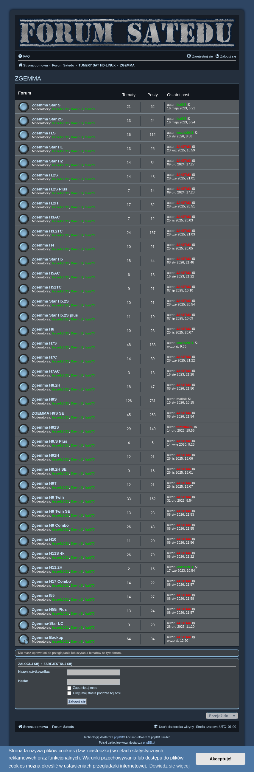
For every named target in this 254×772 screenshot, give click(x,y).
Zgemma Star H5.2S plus (55, 315)
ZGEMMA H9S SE (48, 413)
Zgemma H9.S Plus (49, 441)
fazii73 (90, 109)
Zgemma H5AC (46, 273)
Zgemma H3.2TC (47, 231)
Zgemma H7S (44, 343)
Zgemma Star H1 (47, 147)
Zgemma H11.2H (47, 567)
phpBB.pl (149, 742)
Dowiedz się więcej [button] (169, 765)
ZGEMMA (28, 78)
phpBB (118, 737)
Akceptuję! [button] (221, 759)
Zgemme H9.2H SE (49, 469)
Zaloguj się (28, 664)
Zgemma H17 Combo (51, 581)
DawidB (77, 109)
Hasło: (23, 681)
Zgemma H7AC (46, 371)
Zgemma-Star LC (47, 623)
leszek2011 (60, 109)
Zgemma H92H (45, 455)
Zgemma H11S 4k (48, 553)
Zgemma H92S (45, 427)
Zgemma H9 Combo (50, 525)
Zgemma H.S (44, 133)
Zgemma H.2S (45, 175)
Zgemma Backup (47, 637)
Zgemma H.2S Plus (49, 189)
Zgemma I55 (43, 595)
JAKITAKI (183, 146)
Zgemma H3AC (46, 217)
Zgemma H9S (44, 399)
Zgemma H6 (43, 329)
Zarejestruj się (57, 664)
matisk (181, 399)
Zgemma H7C (44, 357)
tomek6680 (184, 427)
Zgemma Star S (46, 105)
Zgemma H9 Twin (48, 497)
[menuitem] (24, 56)
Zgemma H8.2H (46, 385)
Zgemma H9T (44, 483)
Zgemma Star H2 (47, 161)
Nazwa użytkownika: (34, 671)
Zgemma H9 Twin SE (51, 511)
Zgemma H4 (43, 245)
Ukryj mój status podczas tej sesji (94, 693)
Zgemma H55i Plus (49, 609)
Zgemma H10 (44, 539)
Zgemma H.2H (45, 203)
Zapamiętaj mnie (82, 687)
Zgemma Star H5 (47, 259)
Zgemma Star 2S (47, 119)
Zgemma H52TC (47, 287)
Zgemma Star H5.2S (50, 301)
